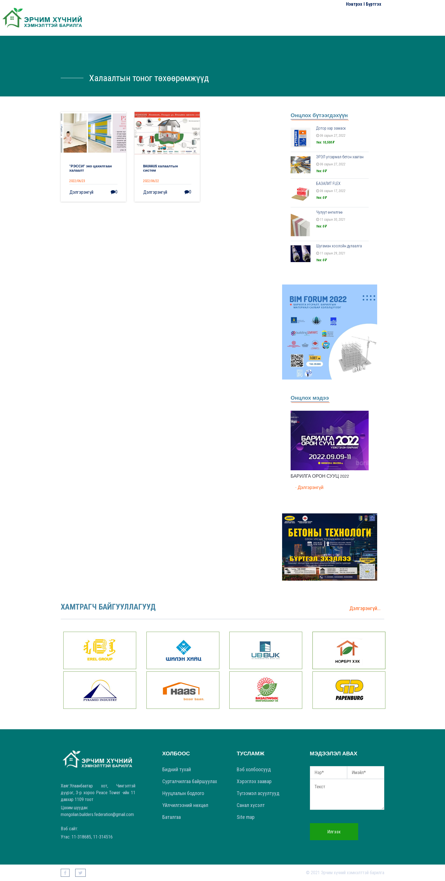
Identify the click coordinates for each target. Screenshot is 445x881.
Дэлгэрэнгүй (81, 192)
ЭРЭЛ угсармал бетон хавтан (340, 157)
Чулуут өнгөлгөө (329, 212)
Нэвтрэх (354, 4)
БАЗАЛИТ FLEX (328, 183)
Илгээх (334, 831)
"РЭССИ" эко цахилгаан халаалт (90, 168)
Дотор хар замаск (331, 128)
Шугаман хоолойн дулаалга (339, 246)
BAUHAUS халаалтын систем (160, 168)
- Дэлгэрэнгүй (309, 488)
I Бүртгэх (372, 4)
